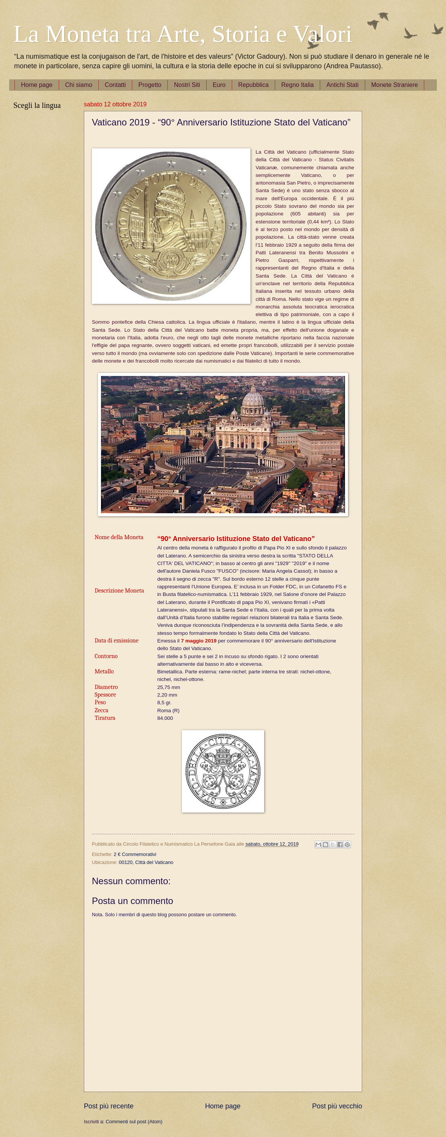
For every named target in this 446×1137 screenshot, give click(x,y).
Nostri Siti (187, 85)
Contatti (115, 85)
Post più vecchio (337, 1106)
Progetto (149, 85)
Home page (37, 85)
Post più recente (108, 1106)
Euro (219, 85)
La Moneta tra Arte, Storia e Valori (182, 33)
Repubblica (253, 85)
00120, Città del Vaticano (146, 862)
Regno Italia (297, 85)
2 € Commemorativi (135, 854)
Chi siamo (78, 85)
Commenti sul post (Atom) (134, 1121)
